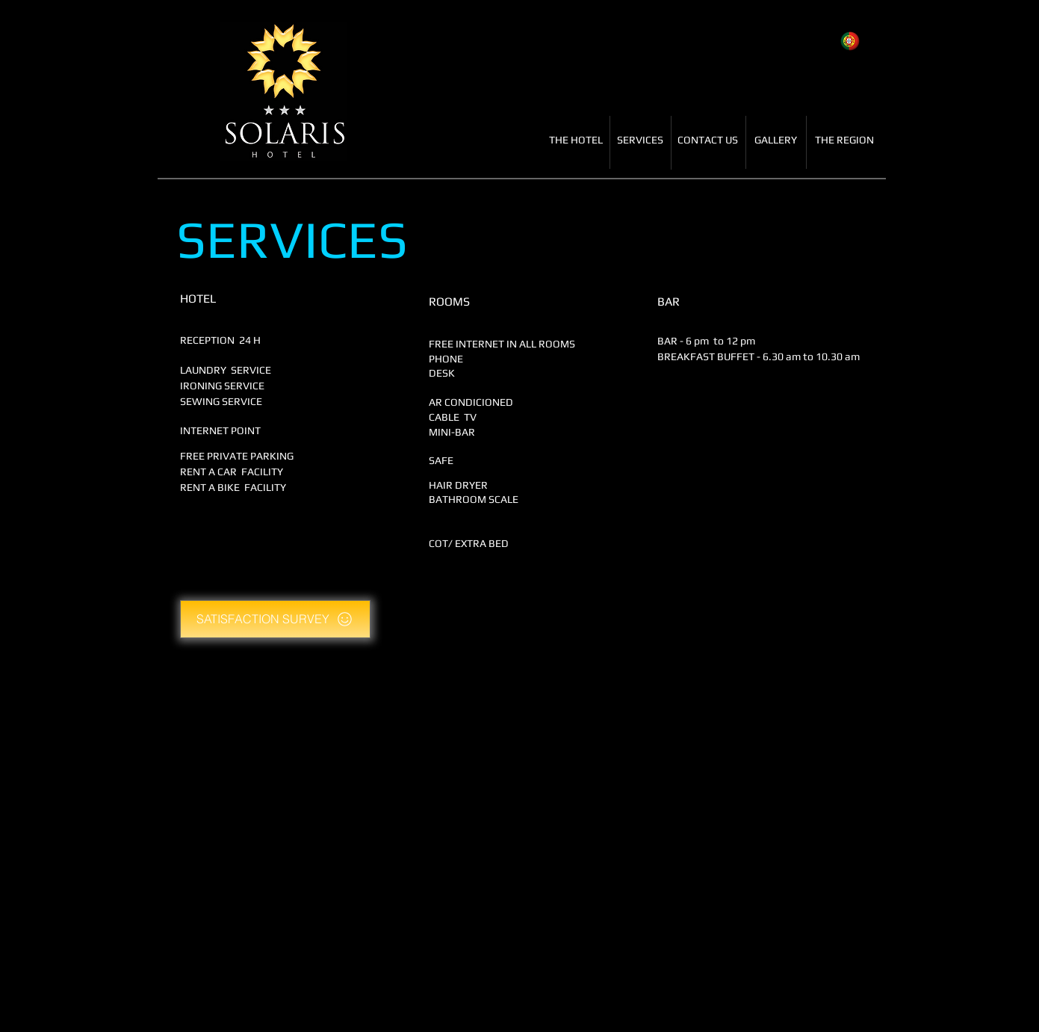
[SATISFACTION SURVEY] (275, 619)
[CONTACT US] (708, 140)
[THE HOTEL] (576, 140)
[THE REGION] (844, 140)
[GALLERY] (776, 140)
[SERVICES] (640, 140)
